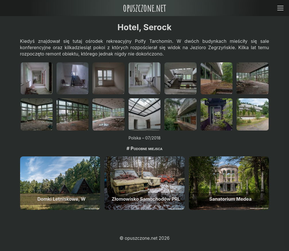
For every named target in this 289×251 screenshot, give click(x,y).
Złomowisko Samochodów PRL (146, 199)
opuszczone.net (144, 8)
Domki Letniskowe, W (61, 199)
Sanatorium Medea (230, 199)
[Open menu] (280, 8)
